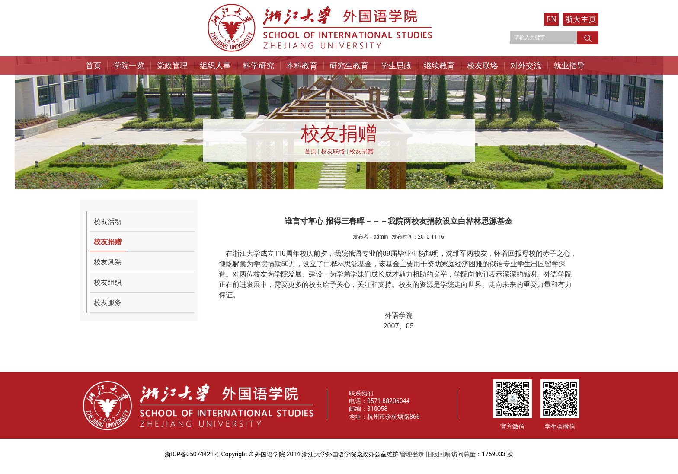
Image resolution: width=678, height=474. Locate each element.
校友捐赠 (361, 151)
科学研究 (258, 65)
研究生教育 (348, 65)
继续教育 (439, 65)
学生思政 (396, 65)
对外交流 (525, 65)
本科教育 (301, 65)
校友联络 (482, 65)
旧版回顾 (438, 454)
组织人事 (215, 65)
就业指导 (569, 65)
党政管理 (172, 65)
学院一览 (128, 65)
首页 (93, 65)
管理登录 (412, 454)
